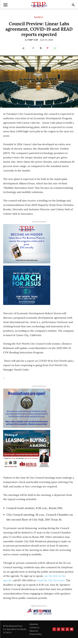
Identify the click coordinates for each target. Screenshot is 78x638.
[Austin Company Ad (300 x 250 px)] (26, 449)
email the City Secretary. (51, 580)
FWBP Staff (33, 40)
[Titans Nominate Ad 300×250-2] (26, 408)
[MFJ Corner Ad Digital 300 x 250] (26, 285)
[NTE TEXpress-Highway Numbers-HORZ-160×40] (39, 611)
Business (38, 17)
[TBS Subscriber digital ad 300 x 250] (26, 243)
